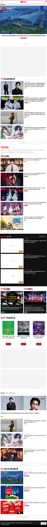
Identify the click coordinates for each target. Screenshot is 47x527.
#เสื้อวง (29, 150)
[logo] (23, 2)
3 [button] (23, 43)
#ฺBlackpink (41, 150)
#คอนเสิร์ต (3, 150)
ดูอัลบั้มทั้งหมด (42, 236)
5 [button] (25, 43)
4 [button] (24, 43)
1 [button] (21, 43)
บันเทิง (3, 393)
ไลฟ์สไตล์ (11, 393)
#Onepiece (30, 152)
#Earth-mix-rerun (21, 152)
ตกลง (43, 523)
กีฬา (7, 393)
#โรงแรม (9, 150)
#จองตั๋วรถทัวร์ (12, 152)
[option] (23, 22)
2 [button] (22, 43)
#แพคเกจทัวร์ (4, 152)
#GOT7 (35, 150)
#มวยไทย (15, 150)
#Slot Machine (23, 150)
